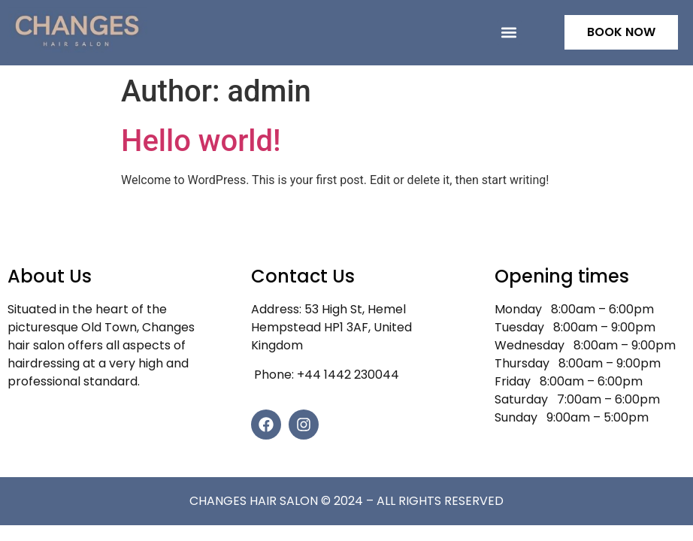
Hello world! (201, 141)
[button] (509, 32)
